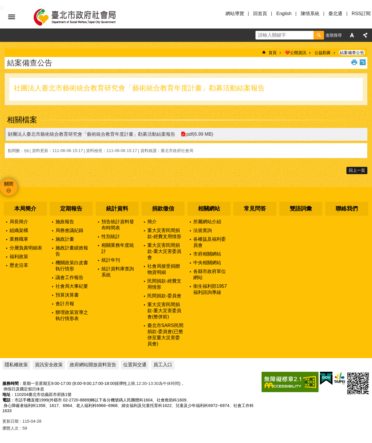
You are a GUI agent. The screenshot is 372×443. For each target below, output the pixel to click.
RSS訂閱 (361, 13)
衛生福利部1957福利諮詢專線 (210, 289)
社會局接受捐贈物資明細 (163, 269)
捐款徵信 (163, 209)
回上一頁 (357, 170)
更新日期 (10, 421)
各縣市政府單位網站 (209, 274)
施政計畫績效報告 (72, 250)
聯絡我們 (347, 209)
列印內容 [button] (354, 62)
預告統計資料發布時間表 (117, 224)
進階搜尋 (334, 35)
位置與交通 (134, 364)
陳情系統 (310, 13)
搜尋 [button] (319, 35)
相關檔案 (22, 120)
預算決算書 (67, 294)
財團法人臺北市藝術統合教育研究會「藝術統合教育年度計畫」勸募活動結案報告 (91, 134)
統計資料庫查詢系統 (117, 271)
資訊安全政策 (49, 364)
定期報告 (71, 209)
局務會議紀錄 (69, 230)
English (283, 13)
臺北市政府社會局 (81, 16)
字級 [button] (352, 35)
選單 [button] (11, 17)
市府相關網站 (207, 253)
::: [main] (6, 46)
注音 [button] (362, 62)
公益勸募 (322, 52)
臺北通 (335, 13)
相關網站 (209, 209)
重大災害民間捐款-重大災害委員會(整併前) (164, 310)
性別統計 (110, 236)
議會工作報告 (69, 277)
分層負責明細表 (26, 247)
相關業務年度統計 (117, 248)
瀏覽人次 (10, 428)
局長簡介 (19, 221)
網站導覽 (235, 13)
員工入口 (162, 364)
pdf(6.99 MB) (199, 134)
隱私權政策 (16, 364)
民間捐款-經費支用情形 (164, 284)
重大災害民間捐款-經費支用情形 (164, 233)
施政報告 (65, 221)
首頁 (273, 52)
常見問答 (255, 209)
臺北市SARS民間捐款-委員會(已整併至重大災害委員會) (165, 334)
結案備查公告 (352, 52)
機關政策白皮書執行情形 (72, 265)
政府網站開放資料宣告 (93, 364)
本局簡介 (25, 209)
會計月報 (65, 303)
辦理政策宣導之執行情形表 (72, 315)
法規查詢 (202, 230)
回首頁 (260, 13)
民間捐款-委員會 (164, 295)
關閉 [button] (8, 183)
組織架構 (19, 230)
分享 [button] (365, 35)
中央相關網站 (207, 262)
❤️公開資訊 (295, 52)
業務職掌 (19, 239)
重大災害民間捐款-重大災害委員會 (164, 251)
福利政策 (19, 256)
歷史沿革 (19, 265)
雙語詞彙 (301, 209)
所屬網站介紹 (207, 221)
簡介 (152, 221)
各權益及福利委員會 (209, 242)
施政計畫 (65, 239)
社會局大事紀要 (72, 286)
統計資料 (117, 209)
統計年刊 (110, 260)
